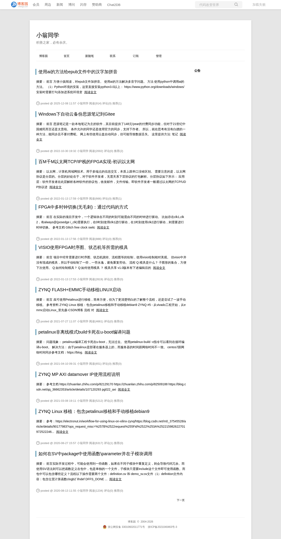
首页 (66, 56)
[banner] (17, 5)
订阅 (136, 56)
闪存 (83, 4)
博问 (71, 4)
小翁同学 (47, 35)
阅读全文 (90, 92)
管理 (159, 56)
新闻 (59, 4)
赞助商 (97, 4)
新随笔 (89, 56)
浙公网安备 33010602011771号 (124, 526)
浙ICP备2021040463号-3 (162, 526)
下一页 (181, 500)
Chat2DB (114, 5)
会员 (36, 4)
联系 (112, 56)
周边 (48, 4)
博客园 (43, 56)
